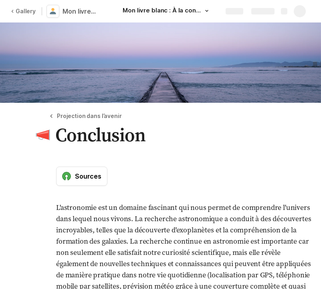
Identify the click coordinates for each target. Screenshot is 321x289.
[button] (207, 11)
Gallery (23, 11)
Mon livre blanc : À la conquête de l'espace (81, 11)
